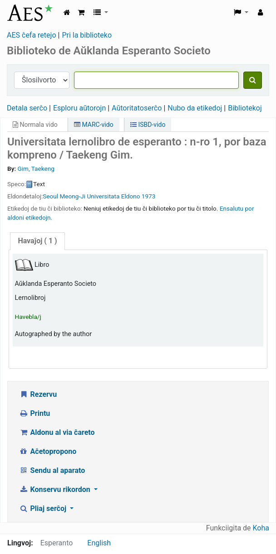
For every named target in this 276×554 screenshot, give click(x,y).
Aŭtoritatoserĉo (137, 108)
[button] (81, 13)
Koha (261, 528)
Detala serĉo (27, 108)
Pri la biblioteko (87, 35)
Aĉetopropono (47, 451)
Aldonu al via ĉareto (57, 432)
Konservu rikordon (55, 489)
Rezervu (38, 394)
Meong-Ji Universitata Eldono (100, 196)
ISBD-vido (147, 124)
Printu (34, 413)
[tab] (37, 241)
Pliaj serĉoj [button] (43, 508)
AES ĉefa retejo (31, 35)
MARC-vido (93, 124)
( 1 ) (37, 240)
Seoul (50, 196)
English (99, 543)
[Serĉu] (252, 80)
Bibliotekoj (245, 108)
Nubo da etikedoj (195, 108)
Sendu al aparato (52, 470)
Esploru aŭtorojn (79, 108)
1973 (149, 196)
